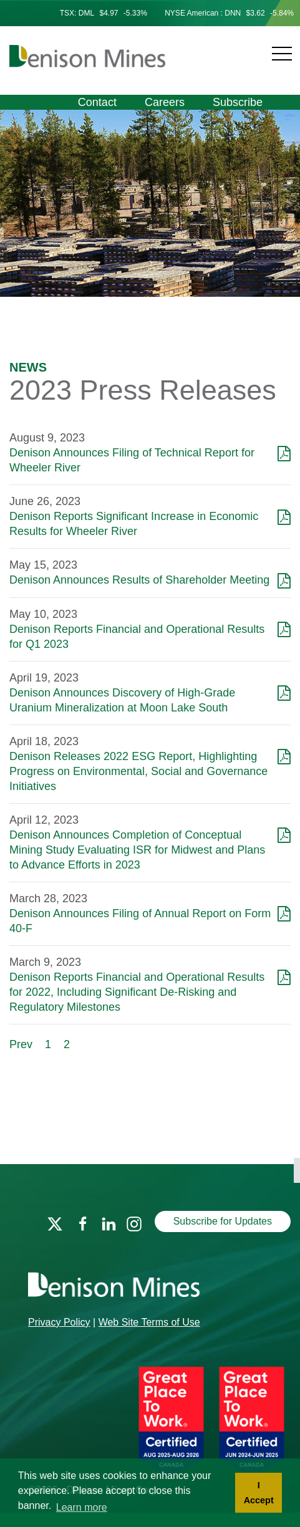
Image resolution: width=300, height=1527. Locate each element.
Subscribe (238, 102)
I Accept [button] (259, 1492)
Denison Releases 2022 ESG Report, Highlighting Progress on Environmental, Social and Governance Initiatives (138, 771)
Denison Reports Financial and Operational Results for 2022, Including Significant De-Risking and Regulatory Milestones (136, 992)
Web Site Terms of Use (149, 1322)
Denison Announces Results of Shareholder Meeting (139, 580)
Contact (97, 102)
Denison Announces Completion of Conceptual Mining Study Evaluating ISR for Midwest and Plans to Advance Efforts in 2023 (137, 850)
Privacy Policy (59, 1322)
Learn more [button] (81, 1507)
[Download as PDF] (284, 452)
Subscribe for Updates (222, 1221)
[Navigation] (229, 46)
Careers (165, 102)
